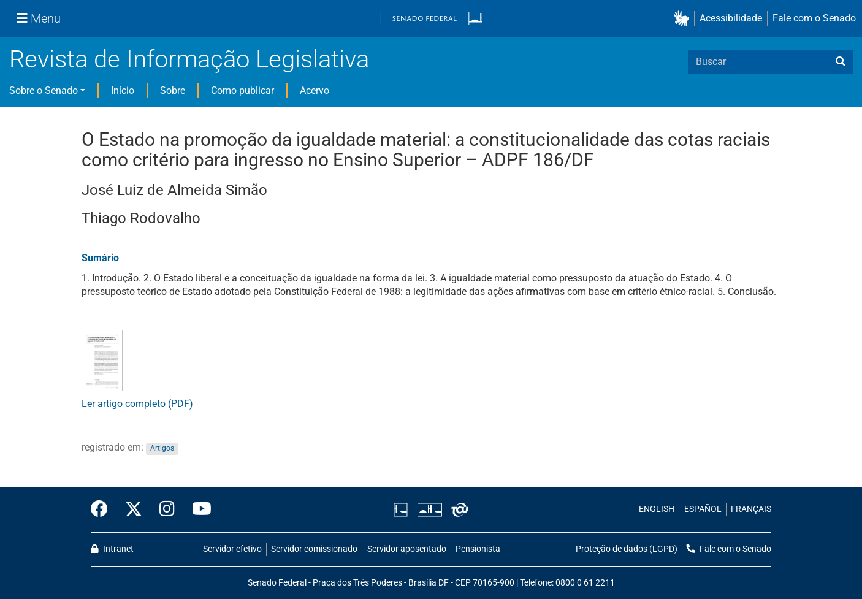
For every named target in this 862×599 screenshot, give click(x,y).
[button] (684, 18)
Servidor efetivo (232, 549)
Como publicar (242, 90)
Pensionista (478, 549)
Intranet (112, 549)
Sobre (172, 90)
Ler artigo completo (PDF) (137, 404)
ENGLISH (656, 509)
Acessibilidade (731, 18)
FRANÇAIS (751, 509)
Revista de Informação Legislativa (189, 59)
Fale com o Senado (814, 18)
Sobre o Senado (43, 90)
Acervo (314, 90)
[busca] (840, 62)
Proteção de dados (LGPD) (626, 549)
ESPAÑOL (703, 509)
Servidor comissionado (314, 549)
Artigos (162, 448)
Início (122, 90)
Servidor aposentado (406, 549)
